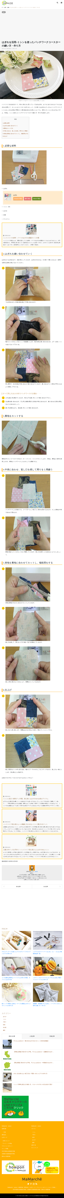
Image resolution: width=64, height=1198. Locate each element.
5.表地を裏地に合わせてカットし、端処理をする (15, 133)
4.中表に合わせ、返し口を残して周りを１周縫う (15, 131)
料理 (4, 1024)
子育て (4, 1022)
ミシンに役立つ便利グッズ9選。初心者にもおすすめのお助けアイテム (25, 798)
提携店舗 (4, 1128)
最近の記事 (12, 1036)
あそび (4, 1016)
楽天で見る (28, 198)
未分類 (4, 1027)
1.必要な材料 (6, 123)
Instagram (33, 1183)
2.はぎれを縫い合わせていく (10, 125)
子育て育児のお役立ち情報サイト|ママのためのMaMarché (28, 1195)
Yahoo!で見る (36, 198)
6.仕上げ (5, 136)
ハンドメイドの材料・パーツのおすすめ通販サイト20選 (21, 238)
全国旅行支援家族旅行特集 (8, 1153)
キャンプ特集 (5, 1148)
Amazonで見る (18, 198)
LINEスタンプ (6, 1140)
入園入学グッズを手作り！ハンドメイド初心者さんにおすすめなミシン (26, 849)
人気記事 (32, 1036)
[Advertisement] (32, 27)
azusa (36, 871)
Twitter (28, 1183)
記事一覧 (33, 1145)
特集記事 (52, 1036)
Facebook (30, 1183)
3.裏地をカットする (8, 128)
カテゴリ (33, 1128)
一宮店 (4, 1132)
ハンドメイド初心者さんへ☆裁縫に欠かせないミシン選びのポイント (25, 824)
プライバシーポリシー (7, 1146)
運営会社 (4, 1134)
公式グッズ (4, 1137)
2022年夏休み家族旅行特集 (8, 1151)
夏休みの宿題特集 (6, 1156)
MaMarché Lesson (6, 1126)
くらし (4, 1019)
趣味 (4, 12)
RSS (36, 1183)
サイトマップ (34, 1147)
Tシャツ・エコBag (7, 1143)
